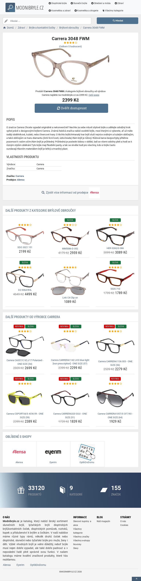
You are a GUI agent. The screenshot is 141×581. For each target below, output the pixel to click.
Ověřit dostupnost (71, 108)
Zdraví (119, 3)
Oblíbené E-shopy (18, 437)
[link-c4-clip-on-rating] (70, 267)
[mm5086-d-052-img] (70, 236)
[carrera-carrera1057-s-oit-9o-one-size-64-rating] (115, 384)
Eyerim (20, 564)
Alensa (20, 179)
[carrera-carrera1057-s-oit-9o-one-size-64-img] (115, 398)
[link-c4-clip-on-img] (70, 282)
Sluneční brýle (78, 3)
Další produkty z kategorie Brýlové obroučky (41, 210)
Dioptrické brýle (57, 3)
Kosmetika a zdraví (59, 10)
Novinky (77, 544)
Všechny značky (81, 536)
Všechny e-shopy (81, 540)
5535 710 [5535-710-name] (115, 288)
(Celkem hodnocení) (70, 46)
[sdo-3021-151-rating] (25, 225)
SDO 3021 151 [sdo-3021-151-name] (24, 247)
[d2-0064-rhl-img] (25, 278)
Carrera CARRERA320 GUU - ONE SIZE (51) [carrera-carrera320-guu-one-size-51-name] (70, 415)
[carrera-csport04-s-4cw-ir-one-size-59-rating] (25, 384)
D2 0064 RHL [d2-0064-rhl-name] (25, 290)
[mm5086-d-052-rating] (70, 225)
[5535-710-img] (115, 277)
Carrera (20, 176)
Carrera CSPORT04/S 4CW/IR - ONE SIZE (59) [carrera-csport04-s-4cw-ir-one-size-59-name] (24, 415)
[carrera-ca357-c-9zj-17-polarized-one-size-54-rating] (25, 331)
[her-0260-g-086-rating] (115, 225)
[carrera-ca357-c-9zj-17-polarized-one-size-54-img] (25, 345)
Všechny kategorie (113, 10)
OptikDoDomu (38, 564)
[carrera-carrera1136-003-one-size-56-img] (115, 346)
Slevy (75, 548)
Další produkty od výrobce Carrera (33, 317)
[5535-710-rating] (115, 267)
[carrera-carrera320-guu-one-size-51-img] (70, 398)
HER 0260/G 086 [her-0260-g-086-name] (115, 248)
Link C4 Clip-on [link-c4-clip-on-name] (70, 297)
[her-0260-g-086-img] (115, 236)
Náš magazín (103, 521)
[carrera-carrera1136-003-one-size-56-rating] (115, 331)
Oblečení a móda (101, 3)
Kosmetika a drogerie (86, 10)
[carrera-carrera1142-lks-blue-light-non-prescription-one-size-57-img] (70, 345)
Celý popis (94, 95)
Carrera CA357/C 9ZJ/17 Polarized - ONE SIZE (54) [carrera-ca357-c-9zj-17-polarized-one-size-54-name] (25, 362)
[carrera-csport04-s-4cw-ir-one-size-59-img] (25, 398)
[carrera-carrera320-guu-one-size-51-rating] (70, 384)
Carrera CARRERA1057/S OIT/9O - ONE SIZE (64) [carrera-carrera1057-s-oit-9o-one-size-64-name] (115, 415)
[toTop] (136, 579)
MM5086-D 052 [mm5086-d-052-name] (70, 248)
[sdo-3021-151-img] (25, 236)
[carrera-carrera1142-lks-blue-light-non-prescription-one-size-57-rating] (70, 331)
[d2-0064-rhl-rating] (25, 267)
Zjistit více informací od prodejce (70, 192)
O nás (123, 521)
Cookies (124, 525)
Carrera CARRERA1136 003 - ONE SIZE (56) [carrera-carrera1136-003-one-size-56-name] (115, 363)
